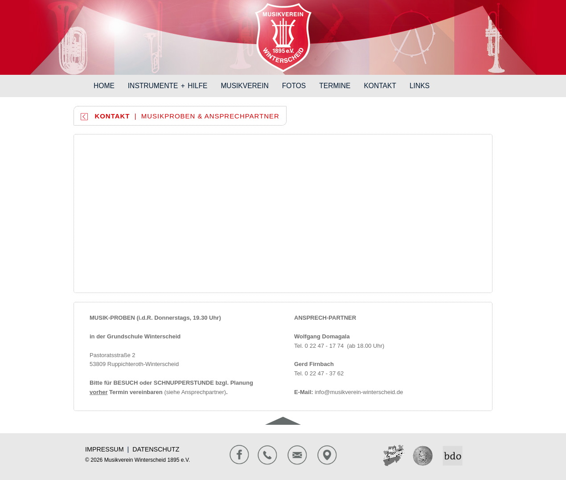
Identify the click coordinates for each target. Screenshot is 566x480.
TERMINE (338, 85)
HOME (107, 85)
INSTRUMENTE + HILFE (171, 85)
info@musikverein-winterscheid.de (359, 392)
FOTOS (297, 85)
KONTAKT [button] (380, 85)
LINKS (423, 85)
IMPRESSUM (104, 449)
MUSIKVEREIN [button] (244, 85)
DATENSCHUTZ (155, 449)
